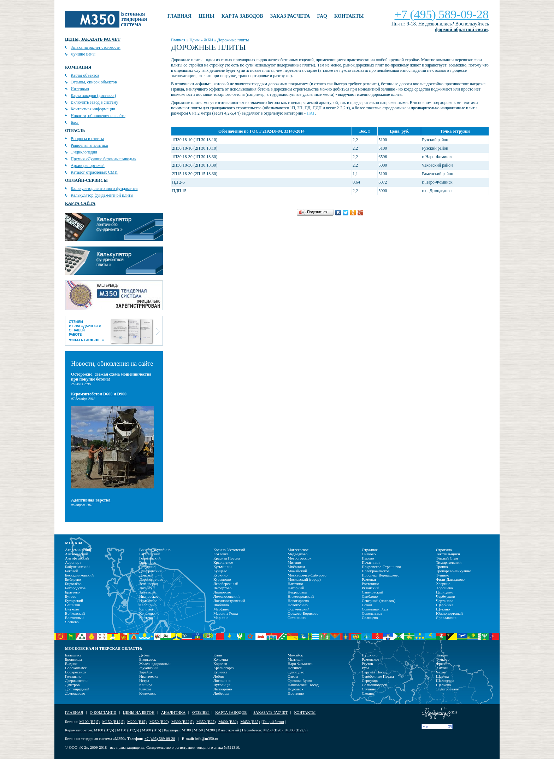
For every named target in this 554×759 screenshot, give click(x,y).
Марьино (220, 617)
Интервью (80, 88)
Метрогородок (299, 558)
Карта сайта (80, 203)
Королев (220, 663)
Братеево (72, 592)
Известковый (228, 730)
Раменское (370, 659)
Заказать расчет (270, 712)
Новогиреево (298, 600)
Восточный (74, 617)
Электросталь (447, 689)
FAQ (322, 16)
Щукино (443, 609)
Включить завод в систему (94, 102)
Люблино (221, 605)
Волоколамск (76, 668)
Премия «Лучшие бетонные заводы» (103, 158)
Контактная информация (93, 108)
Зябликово (147, 592)
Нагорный (296, 588)
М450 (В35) (250, 721)
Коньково (147, 613)
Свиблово (370, 596)
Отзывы (201, 712)
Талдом (442, 655)
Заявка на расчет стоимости (95, 47)
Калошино (148, 605)
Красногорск (223, 668)
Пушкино (370, 655)
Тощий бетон (273, 721)
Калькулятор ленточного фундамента (104, 188)
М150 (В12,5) (113, 721)
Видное (71, 663)
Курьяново (222, 579)
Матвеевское (298, 549)
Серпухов (370, 680)
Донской (146, 575)
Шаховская (445, 680)
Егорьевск (147, 659)
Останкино (297, 617)
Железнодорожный (155, 663)
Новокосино (298, 605)
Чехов (441, 672)
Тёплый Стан (447, 558)
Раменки (369, 579)
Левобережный (225, 583)
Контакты (349, 16)
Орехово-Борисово (303, 613)
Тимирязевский (448, 562)
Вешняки (72, 605)
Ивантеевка (148, 676)
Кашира (145, 685)
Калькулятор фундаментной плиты (102, 195)
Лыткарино (222, 689)
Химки (441, 668)
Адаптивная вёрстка (91, 500)
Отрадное (370, 549)
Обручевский (299, 609)
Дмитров (72, 685)
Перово (368, 558)
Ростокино (370, 583)
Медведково (297, 554)
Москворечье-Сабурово (307, 575)
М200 (210, 730)
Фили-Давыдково (450, 579)
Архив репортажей (88, 165)
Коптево (146, 617)
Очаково (369, 554)
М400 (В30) (228, 721)
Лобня (218, 676)
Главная (179, 16)
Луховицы (221, 685)
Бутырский (74, 600)
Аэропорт (73, 562)
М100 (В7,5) (89, 721)
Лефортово (222, 588)
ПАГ (311, 113)
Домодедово (75, 693)
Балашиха (73, 655)
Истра (144, 680)
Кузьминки (222, 566)
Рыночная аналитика (89, 145)
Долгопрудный (77, 689)
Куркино (220, 575)
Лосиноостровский (229, 600)
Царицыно (444, 592)
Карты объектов (85, 75)
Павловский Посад (303, 685)
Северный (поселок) (378, 600)
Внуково (72, 609)
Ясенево (72, 622)
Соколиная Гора (375, 609)
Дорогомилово (151, 579)
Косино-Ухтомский (229, 549)
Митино (294, 562)
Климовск (147, 693)
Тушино (442, 575)
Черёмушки (445, 596)
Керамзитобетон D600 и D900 (98, 394)
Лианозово (222, 592)
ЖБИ (208, 39)
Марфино (221, 609)
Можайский (297, 571)
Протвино (296, 693)
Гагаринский (149, 554)
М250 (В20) (159, 721)
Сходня (368, 693)
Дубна (144, 655)
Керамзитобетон (78, 730)
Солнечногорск (374, 685)
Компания (78, 67)
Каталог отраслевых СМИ (94, 172)
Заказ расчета (290, 16)
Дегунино (147, 566)
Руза (365, 668)
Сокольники (372, 613)
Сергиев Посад (374, 672)
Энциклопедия (84, 152)
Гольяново (147, 562)
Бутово (70, 596)
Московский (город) (304, 579)
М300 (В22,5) (182, 721)
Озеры (293, 676)
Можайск (295, 655)
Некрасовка (297, 592)
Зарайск (145, 672)
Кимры (145, 689)
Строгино (444, 549)
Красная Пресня (226, 558)
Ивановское (149, 596)
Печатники (371, 562)
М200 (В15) (137, 721)
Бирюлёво (73, 583)
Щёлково (443, 685)
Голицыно (73, 676)
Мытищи (295, 659)
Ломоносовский (226, 596)
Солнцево (370, 617)
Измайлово (148, 600)
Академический (78, 549)
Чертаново (444, 600)
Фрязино (443, 663)
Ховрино (443, 583)
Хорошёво (444, 588)
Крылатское (223, 562)
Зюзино (145, 588)
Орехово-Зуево (300, 680)
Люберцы (221, 693)
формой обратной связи (461, 29)
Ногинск (295, 668)
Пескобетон (251, 730)
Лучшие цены (83, 54)
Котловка (221, 554)
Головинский (150, 558)
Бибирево (73, 579)
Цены (206, 16)
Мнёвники (296, 566)
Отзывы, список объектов (94, 82)
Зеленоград (148, 583)
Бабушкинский (77, 566)
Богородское (75, 588)
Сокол (367, 605)
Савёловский (372, 592)
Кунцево (220, 571)
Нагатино (295, 583)
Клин (217, 655)
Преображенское (375, 571)
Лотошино (221, 680)
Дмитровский (150, 571)
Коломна (220, 659)
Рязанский (370, 588)
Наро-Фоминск (300, 663)
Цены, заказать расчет (92, 39)
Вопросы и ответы (87, 138)
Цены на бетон (138, 712)
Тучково (442, 659)
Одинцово (296, 672)
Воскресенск (75, 672)
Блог (75, 122)
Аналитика (173, 712)
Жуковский (148, 668)
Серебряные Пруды (378, 676)
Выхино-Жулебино (155, 549)
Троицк (442, 566)
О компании (103, 712)
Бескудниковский (79, 575)
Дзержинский (76, 680)
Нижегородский (301, 596)
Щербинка (444, 605)
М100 (186, 730)
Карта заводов (242, 16)
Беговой (71, 571)
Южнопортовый (449, 613)
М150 (198, 730)
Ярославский (447, 617)
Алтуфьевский (77, 558)
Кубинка (220, 672)
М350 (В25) (206, 721)
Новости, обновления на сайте (98, 115)
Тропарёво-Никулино (453, 571)
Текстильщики (448, 554)
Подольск (295, 689)
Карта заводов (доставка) (93, 95)
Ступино (369, 689)
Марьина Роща (225, 613)
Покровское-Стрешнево (381, 566)
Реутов (367, 663)
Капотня (146, 609)
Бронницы (73, 659)
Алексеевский (76, 554)
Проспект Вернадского (381, 575)
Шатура (442, 676)
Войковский (75, 613)
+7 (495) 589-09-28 (442, 14)
